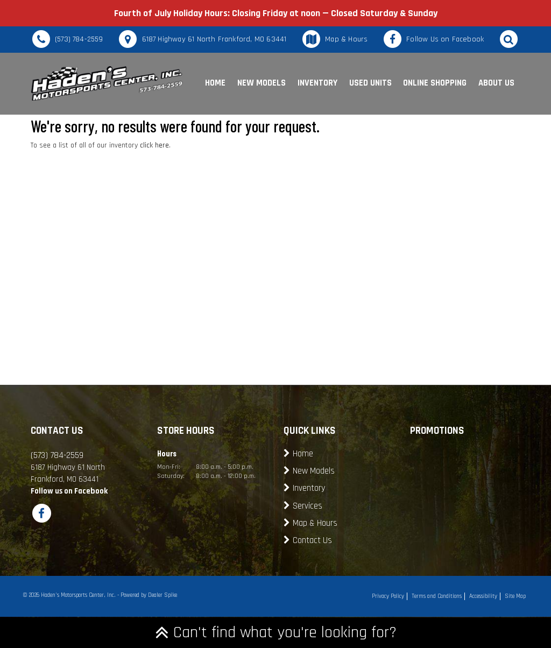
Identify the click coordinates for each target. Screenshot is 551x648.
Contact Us (312, 540)
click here (154, 145)
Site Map (515, 596)
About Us (496, 83)
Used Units (370, 83)
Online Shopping (435, 83)
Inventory (317, 83)
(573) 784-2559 (79, 39)
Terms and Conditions (437, 596)
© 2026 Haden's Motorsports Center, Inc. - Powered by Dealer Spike (100, 595)
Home (215, 83)
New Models (261, 83)
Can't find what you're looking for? (276, 632)
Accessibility (483, 596)
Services (307, 506)
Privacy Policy (388, 596)
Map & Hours (346, 39)
